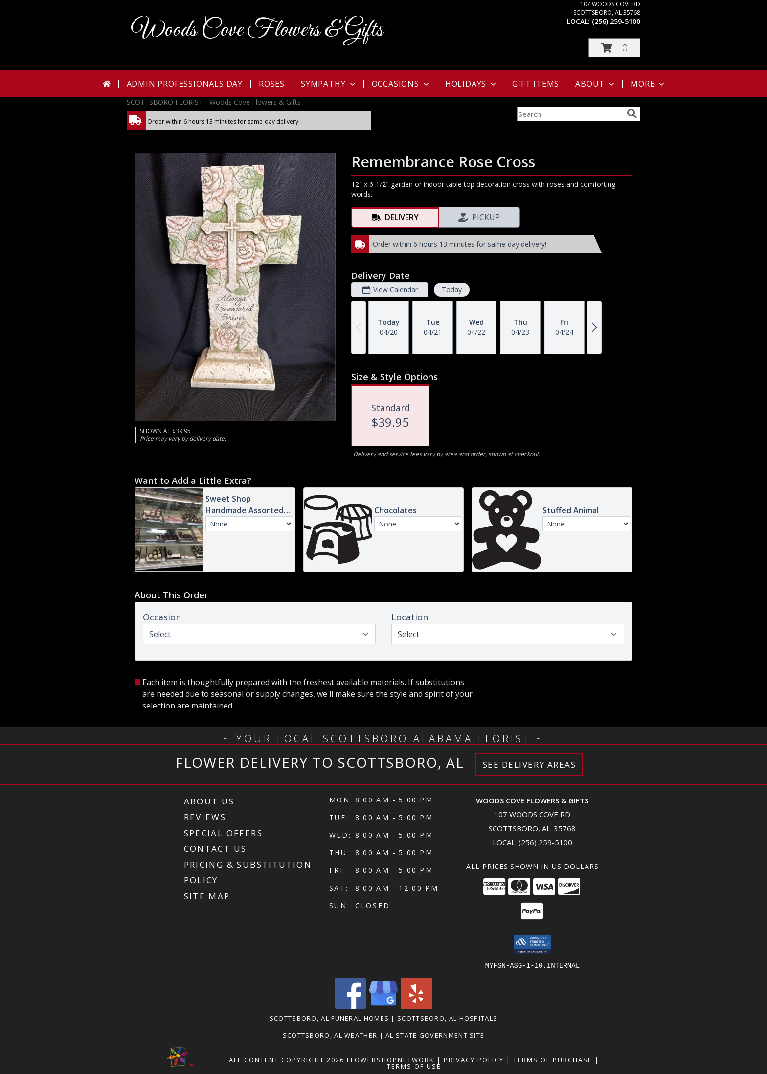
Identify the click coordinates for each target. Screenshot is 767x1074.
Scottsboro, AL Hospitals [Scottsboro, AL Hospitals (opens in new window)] (447, 1017)
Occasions (401, 83)
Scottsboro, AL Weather (330, 1034)
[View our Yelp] (416, 1005)
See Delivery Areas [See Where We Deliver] (529, 764)
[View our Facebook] (350, 1005)
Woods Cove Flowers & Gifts (257, 30)
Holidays (471, 83)
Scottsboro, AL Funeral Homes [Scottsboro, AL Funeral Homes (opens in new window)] (329, 1017)
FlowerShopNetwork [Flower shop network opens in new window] (390, 1059)
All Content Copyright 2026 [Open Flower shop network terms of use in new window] (286, 1059)
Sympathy (329, 83)
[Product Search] (570, 114)
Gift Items (535, 83)
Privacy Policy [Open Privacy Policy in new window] (474, 1059)
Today (452, 289)
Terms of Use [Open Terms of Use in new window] (414, 1065)
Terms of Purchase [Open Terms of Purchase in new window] (552, 1059)
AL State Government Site (434, 1034)
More (648, 83)
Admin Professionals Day (185, 83)
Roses (272, 83)
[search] (632, 113)
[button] (614, 47)
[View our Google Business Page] (383, 1005)
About (595, 83)
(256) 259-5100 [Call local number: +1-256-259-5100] (616, 21)
